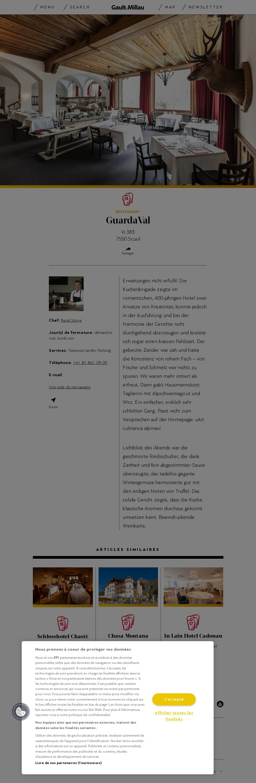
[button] (21, 711)
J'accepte (174, 699)
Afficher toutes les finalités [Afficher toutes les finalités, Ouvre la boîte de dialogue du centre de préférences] (174, 716)
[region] (118, 707)
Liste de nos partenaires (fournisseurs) (68, 763)
